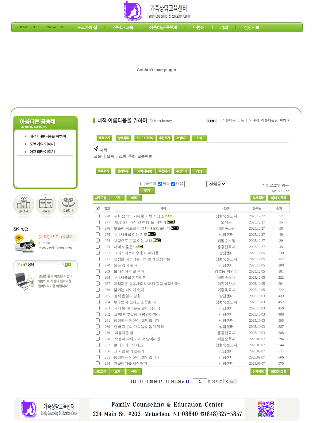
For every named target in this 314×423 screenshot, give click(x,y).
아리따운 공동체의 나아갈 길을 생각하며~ (146, 283)
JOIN (36, 27)
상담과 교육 (123, 28)
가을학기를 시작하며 (130, 363)
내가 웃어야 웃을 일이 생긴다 (136, 308)
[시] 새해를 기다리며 (130, 277)
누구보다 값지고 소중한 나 (134, 302)
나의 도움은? (128, 247)
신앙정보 (251, 28)
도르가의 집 (87, 28)
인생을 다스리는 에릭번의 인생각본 (141, 259)
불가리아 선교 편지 (128, 271)
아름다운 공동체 (163, 28)
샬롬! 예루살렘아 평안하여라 (136, 314)
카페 (224, 28)
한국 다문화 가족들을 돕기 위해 (138, 326)
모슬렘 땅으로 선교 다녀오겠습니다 (146, 228)
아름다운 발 (123, 333)
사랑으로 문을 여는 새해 (137, 241)
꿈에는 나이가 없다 (128, 290)
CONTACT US (54, 27)
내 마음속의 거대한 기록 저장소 (142, 216)
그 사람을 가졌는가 (128, 351)
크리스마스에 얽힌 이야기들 (136, 253)
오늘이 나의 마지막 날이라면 (136, 339)
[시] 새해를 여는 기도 (134, 234)
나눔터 (199, 28)
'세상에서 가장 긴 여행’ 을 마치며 (144, 222)
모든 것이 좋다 (125, 265)
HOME (23, 27)
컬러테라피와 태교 (128, 345)
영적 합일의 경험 (127, 296)
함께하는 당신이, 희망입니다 (136, 320)
